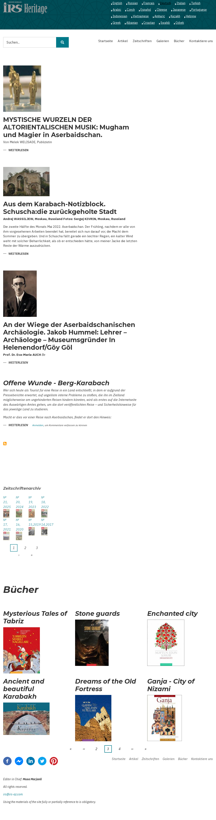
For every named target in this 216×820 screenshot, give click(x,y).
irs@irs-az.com (13, 794)
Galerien (163, 41)
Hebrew (191, 16)
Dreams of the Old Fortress (105, 685)
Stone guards (97, 613)
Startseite (105, 41)
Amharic (159, 16)
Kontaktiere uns (201, 41)
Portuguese (199, 10)
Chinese (162, 10)
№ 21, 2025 (6, 502)
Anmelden (37, 425)
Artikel (123, 41)
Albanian (132, 23)
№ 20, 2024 (19, 502)
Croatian (149, 23)
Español (145, 10)
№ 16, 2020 (19, 524)
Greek (117, 23)
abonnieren (5, 443)
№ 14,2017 (44, 522)
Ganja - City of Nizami (170, 685)
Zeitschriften (142, 41)
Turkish (195, 3)
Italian (181, 3)
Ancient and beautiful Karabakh (23, 689)
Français (148, 3)
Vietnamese (141, 16)
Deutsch (165, 3)
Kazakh (175, 16)
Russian (133, 3)
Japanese (179, 10)
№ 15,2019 (31, 522)
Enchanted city (172, 613)
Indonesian (120, 16)
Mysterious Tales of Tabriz (35, 617)
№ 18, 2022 (44, 502)
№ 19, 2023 (31, 502)
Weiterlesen (18, 150)
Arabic (117, 10)
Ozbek (180, 23)
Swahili (165, 23)
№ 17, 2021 (6, 524)
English (117, 3)
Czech (131, 10)
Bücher (179, 41)
